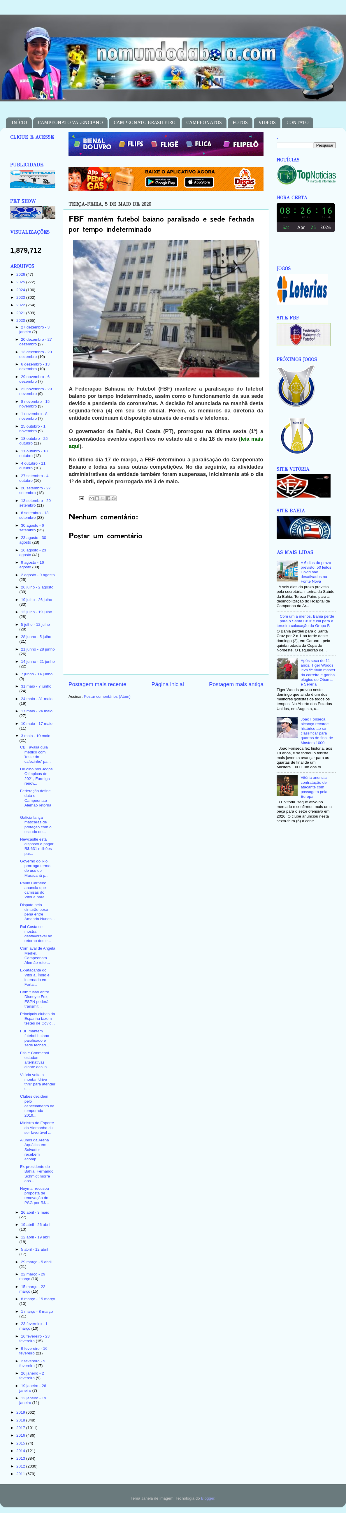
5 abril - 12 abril (34, 1249)
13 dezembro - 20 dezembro (35, 354)
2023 (21, 297)
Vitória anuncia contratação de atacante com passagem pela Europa (314, 787)
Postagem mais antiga (236, 684)
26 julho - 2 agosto (37, 587)
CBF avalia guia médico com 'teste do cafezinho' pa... (35, 754)
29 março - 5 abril (36, 1262)
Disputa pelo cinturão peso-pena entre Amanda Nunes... (37, 912)
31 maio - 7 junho (36, 686)
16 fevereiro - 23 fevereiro (34, 1338)
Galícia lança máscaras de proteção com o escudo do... (36, 824)
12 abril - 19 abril (35, 1237)
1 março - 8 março (37, 1311)
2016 (21, 1435)
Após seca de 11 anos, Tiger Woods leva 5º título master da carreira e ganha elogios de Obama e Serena (318, 672)
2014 (21, 1451)
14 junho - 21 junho (38, 661)
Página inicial (168, 684)
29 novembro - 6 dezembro (34, 379)
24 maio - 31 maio (36, 699)
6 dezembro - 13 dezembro (34, 366)
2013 (21, 1458)
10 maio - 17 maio (36, 723)
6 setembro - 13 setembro (33, 515)
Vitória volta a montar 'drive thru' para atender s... (37, 1082)
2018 (21, 1420)
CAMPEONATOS (204, 122)
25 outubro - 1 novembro (32, 428)
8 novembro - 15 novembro (34, 403)
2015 (21, 1443)
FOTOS (240, 122)
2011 (21, 1474)
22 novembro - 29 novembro (35, 391)
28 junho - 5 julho (36, 637)
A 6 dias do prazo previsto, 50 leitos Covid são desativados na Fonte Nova (316, 572)
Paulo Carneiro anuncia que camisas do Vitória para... (34, 890)
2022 (21, 305)
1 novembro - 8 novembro (33, 416)
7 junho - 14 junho (36, 674)
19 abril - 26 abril (35, 1224)
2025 (21, 282)
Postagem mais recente (97, 684)
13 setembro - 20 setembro (35, 502)
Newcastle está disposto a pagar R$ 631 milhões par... (37, 846)
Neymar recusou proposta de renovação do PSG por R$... (34, 1195)
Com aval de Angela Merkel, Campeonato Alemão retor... (37, 955)
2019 (21, 1412)
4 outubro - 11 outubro (32, 465)
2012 (21, 1466)
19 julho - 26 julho (36, 600)
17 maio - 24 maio (36, 711)
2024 (21, 290)
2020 (21, 320)
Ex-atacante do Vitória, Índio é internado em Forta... (35, 977)
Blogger (207, 1498)
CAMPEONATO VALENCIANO (70, 122)
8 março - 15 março (38, 1299)
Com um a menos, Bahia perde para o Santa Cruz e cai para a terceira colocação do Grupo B (305, 621)
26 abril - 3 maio (35, 1212)
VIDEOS (267, 122)
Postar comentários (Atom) (107, 696)
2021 (21, 313)
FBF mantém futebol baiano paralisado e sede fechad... (34, 1038)
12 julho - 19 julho (36, 612)
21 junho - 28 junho (38, 649)
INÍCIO (19, 122)
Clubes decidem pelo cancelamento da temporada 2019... (37, 1105)
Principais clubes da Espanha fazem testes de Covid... (37, 1018)
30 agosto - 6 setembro (31, 527)
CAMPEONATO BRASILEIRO (144, 122)
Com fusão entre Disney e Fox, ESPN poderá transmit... (34, 999)
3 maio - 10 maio (35, 736)
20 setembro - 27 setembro (35, 490)
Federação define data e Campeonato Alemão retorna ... (35, 800)
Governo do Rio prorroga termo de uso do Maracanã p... (35, 868)
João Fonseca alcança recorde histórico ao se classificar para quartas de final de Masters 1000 (317, 731)
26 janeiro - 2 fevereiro (31, 1375)
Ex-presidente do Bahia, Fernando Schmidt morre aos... (37, 1173)
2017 (21, 1428)
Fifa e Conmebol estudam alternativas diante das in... (35, 1060)
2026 (21, 274)
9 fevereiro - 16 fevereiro (33, 1350)
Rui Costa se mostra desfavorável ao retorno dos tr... (36, 934)
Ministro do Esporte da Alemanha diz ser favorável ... (37, 1127)
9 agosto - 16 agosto (31, 564)
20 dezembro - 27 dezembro (35, 341)
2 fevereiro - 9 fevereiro (32, 1363)
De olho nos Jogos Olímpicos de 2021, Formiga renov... (36, 776)
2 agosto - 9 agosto (38, 575)
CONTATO (298, 122)
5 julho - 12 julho (35, 624)
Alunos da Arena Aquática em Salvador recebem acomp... (34, 1149)
